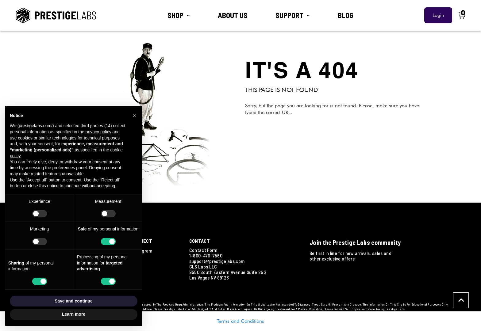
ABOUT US (233, 15)
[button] (134, 115)
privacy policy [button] (98, 131)
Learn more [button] (73, 314)
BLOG (345, 15)
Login (438, 15)
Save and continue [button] (74, 301)
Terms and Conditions (240, 321)
